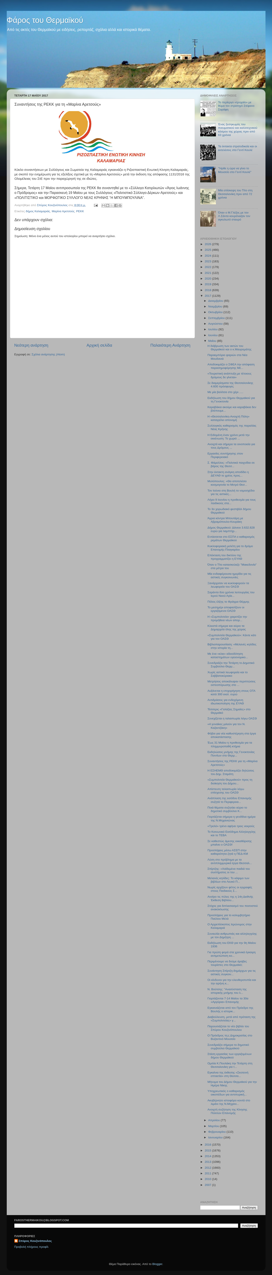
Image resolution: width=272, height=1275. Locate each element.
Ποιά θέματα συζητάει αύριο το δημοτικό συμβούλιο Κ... (227, 809)
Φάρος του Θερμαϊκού (45, 20)
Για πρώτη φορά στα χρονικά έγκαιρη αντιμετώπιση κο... (231, 954)
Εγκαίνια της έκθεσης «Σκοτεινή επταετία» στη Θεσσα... (227, 1074)
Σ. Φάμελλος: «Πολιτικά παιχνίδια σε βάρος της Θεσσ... (231, 464)
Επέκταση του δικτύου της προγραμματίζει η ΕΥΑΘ (224, 557)
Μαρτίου (214, 1126)
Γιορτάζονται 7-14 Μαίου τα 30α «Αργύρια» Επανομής (227, 1000)
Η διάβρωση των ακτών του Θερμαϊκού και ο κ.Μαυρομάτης (229, 347)
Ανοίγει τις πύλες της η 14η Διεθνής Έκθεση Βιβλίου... (230, 898)
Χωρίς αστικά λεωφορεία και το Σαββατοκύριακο (227, 674)
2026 (208, 244)
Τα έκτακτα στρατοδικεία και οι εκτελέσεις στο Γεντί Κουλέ (237, 148)
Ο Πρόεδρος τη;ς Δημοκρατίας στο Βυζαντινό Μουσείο (229, 1037)
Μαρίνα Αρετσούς (63, 211)
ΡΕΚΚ (80, 211)
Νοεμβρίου (215, 306)
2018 (208, 290)
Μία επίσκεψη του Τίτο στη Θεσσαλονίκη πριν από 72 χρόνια (235, 194)
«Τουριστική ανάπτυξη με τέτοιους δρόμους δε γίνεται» (229, 375)
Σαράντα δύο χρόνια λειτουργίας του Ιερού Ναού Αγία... (230, 594)
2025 (208, 249)
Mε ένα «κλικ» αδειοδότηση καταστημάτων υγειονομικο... (227, 655)
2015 (208, 1150)
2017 (208, 295)
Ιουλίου (213, 329)
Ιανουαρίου (216, 1137)
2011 (208, 1173)
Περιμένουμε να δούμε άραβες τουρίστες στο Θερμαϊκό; (227, 963)
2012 (208, 1167)
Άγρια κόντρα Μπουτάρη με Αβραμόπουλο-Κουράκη (225, 520)
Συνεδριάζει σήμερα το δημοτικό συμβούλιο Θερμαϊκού (228, 1046)
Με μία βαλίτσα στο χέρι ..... (225, 392)
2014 (208, 1156)
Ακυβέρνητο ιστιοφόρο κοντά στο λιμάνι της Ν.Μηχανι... (228, 1102)
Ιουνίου (213, 335)
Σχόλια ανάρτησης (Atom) (48, 354)
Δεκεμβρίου (216, 300)
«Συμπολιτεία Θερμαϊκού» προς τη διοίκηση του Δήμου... (229, 781)
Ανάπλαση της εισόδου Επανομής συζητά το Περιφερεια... (229, 800)
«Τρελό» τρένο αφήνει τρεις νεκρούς (230, 826)
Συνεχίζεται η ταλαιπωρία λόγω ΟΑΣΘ (232, 718)
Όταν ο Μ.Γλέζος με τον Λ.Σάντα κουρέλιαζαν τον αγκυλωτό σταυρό (234, 216)
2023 (208, 261)
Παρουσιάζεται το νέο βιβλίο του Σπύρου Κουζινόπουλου (228, 1028)
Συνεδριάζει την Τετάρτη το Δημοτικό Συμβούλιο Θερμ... (230, 664)
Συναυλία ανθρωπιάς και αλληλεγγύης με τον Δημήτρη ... (232, 935)
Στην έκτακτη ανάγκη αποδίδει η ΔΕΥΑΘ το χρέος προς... (228, 473)
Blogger (157, 1264)
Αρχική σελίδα (99, 345)
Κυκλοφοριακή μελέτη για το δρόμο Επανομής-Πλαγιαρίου (230, 547)
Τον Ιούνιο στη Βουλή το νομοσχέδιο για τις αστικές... (231, 492)
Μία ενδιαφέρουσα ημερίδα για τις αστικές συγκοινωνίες (229, 575)
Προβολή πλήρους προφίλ (31, 1246)
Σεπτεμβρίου (217, 318)
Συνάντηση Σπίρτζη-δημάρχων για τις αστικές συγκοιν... (231, 972)
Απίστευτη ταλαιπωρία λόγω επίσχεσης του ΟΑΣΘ (225, 790)
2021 (208, 273)
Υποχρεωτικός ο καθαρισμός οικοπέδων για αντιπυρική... (227, 1092)
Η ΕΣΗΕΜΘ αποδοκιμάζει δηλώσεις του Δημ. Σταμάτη (230, 772)
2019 (208, 284)
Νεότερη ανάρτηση (31, 345)
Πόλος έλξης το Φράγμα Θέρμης (228, 601)
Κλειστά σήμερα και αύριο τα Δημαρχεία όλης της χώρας (226, 627)
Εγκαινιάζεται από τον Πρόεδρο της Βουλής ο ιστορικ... (230, 1009)
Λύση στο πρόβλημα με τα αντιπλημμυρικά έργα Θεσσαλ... (229, 861)
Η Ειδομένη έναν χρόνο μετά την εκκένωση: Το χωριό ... (228, 436)
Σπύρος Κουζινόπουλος (35, 1241)
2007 (208, 1185)
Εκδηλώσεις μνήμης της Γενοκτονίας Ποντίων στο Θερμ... (231, 753)
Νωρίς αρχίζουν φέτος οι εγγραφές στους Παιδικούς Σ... (229, 889)
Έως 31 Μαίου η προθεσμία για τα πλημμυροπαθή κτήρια (229, 744)
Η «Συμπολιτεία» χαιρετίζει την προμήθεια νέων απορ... (227, 618)
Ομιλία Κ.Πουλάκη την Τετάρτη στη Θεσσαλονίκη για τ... (229, 1065)
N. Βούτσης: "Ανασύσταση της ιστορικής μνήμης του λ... (227, 991)
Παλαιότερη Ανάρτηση (170, 345)
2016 (208, 1144)
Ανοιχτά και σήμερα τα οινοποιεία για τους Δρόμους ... (231, 446)
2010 (208, 1179)
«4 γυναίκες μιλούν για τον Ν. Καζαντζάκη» (226, 725)
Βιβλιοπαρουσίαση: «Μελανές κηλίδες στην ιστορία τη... (231, 646)
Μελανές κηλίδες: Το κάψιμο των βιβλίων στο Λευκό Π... (228, 880)
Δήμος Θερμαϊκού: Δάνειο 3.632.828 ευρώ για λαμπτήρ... (231, 529)
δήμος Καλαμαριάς (38, 211)
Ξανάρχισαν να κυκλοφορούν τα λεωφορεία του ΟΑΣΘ (228, 585)
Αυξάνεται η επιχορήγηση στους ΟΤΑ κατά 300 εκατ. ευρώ (231, 692)
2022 (208, 267)
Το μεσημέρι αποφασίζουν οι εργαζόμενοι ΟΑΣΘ (225, 609)
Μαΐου (212, 340)
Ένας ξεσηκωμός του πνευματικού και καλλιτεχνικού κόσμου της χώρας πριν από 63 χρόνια (237, 130)
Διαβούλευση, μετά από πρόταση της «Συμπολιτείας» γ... (231, 1018)
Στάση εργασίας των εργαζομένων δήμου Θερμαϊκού (229, 1055)
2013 (208, 1161)
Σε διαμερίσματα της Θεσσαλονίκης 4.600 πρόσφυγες (230, 384)
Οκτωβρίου (216, 312)
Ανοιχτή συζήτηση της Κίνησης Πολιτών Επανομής (227, 1111)
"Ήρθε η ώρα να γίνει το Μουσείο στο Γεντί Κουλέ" (234, 170)
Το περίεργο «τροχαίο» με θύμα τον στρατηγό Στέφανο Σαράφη (236, 106)
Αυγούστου (216, 323)
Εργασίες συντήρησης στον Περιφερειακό (225, 455)
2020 (208, 278)
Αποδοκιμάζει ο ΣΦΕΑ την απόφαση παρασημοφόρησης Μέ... (230, 366)
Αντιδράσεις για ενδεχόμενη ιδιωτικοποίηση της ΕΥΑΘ (225, 701)
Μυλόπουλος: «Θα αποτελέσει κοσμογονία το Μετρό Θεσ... (227, 483)
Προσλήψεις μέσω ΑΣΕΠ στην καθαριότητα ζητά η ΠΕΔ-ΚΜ (227, 852)
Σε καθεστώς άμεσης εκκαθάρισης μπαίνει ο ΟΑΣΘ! (229, 842)
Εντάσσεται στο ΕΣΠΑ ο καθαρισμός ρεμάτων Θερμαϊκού (231, 538)
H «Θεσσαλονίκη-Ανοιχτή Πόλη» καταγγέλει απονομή (228, 418)
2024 (208, 255)
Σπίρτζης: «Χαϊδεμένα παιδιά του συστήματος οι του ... (228, 870)
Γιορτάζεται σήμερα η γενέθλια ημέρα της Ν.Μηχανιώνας (231, 818)
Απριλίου (214, 1120)
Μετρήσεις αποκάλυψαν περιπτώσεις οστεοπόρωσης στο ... (231, 683)
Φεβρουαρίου (217, 1131)
